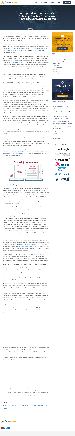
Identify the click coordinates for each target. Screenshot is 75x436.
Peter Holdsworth (8, 407)
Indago (54, 65)
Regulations (55, 71)
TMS (30, 407)
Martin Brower (26, 405)
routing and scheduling (21, 407)
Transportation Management (59, 75)
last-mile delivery (17, 405)
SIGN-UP (68, 2)
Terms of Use (9, 434)
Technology (55, 73)
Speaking (52, 2)
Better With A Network (58, 60)
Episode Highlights (57, 61)
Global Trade (56, 63)
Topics (36, 2)
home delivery (7, 405)
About (60, 2)
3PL (54, 58)
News (54, 69)
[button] (73, 2)
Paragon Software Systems (40, 405)
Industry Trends (56, 67)
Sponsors (44, 2)
